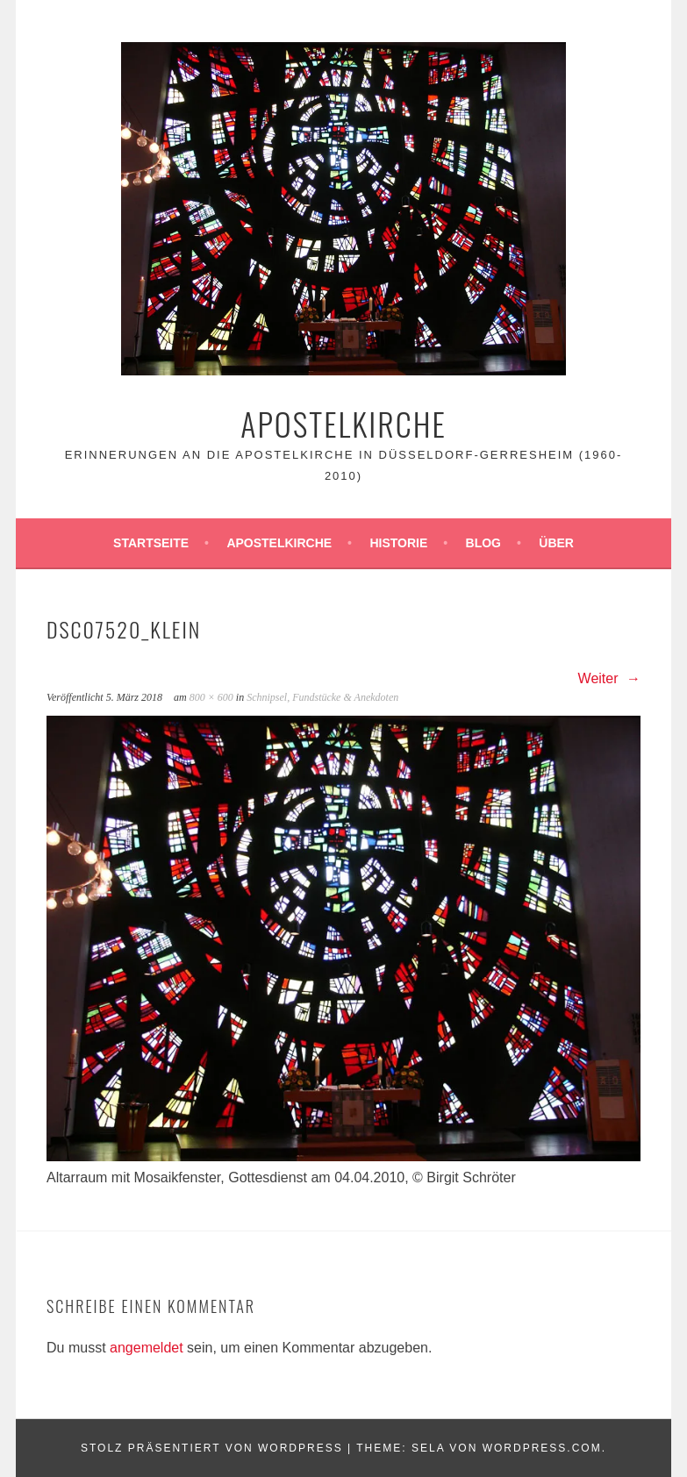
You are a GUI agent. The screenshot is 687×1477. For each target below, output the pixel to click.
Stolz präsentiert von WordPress (212, 1448)
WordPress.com (542, 1448)
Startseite (151, 543)
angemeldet (146, 1347)
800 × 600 (211, 697)
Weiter (609, 678)
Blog (483, 543)
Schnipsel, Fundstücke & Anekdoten (322, 697)
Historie (398, 543)
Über (556, 543)
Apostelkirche (343, 423)
